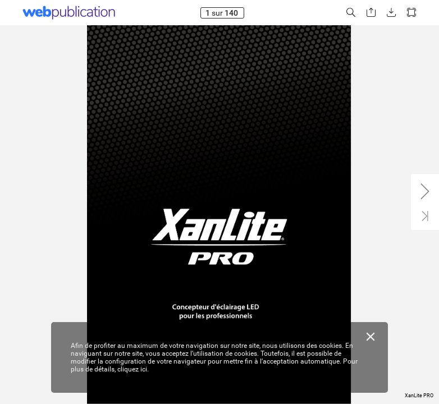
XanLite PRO (419, 395)
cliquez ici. (133, 369)
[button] (351, 12)
